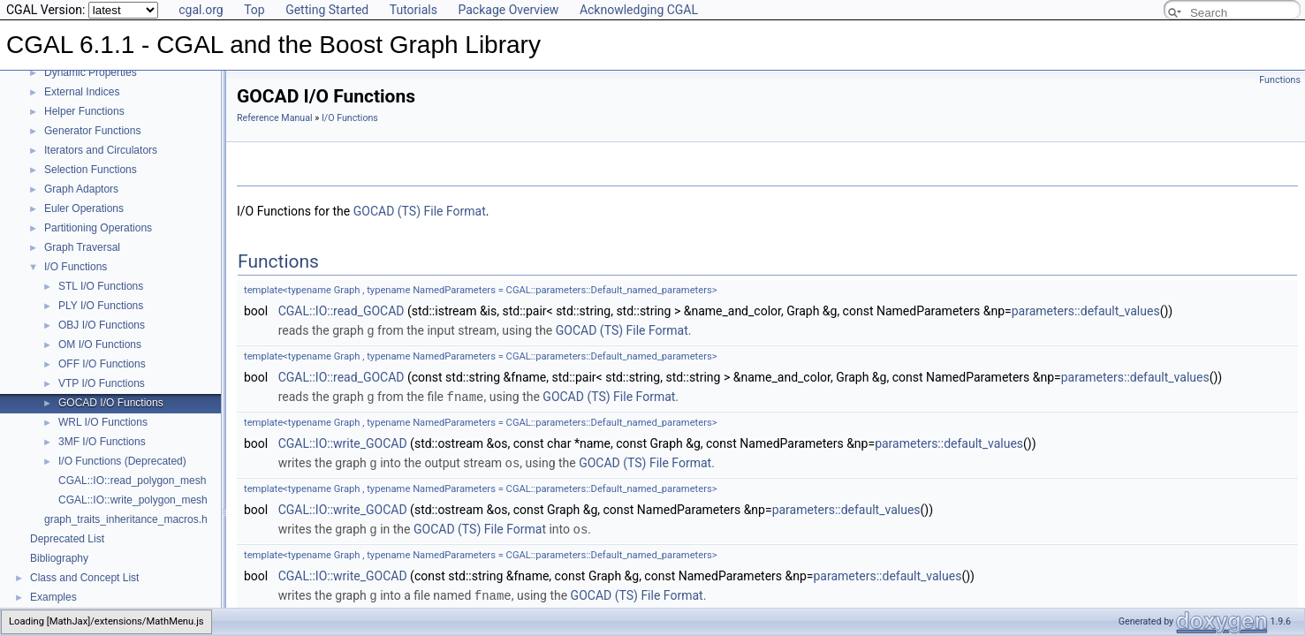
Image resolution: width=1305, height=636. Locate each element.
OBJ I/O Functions (101, 325)
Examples (53, 597)
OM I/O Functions (99, 344)
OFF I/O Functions (102, 364)
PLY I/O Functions (100, 305)
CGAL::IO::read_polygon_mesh (132, 480)
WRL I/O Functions (103, 422)
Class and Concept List (84, 578)
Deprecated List (67, 539)
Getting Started (326, 10)
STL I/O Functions (100, 286)
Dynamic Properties (90, 72)
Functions (1280, 80)
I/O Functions (75, 267)
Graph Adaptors (81, 189)
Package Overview (508, 10)
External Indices (81, 92)
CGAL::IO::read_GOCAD (341, 311)
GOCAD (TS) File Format (419, 211)
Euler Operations (84, 208)
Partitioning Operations (98, 228)
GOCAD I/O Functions (110, 403)
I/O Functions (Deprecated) (122, 461)
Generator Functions (92, 131)
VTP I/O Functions (101, 383)
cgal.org (200, 10)
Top (254, 10)
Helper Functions (84, 111)
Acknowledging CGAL (639, 10)
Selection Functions (90, 169)
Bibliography (59, 558)
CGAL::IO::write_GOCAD (342, 442)
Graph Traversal (82, 247)
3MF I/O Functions (102, 441)
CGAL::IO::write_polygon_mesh (133, 500)
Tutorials (413, 10)
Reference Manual (275, 118)
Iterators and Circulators (100, 150)
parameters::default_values (1086, 311)
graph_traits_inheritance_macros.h (126, 519)
